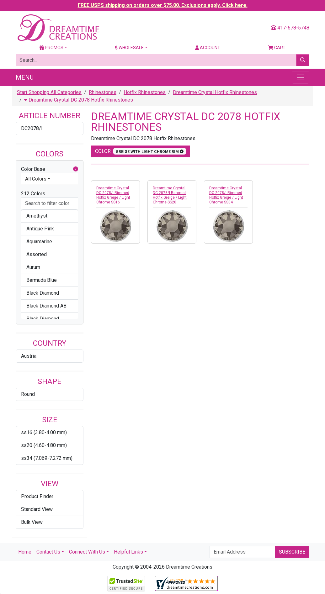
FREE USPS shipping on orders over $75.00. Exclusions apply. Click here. (163, 5)
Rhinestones (102, 92)
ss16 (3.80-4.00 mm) (44, 432)
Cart (276, 47)
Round (28, 394)
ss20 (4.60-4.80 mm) (44, 445)
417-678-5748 (290, 28)
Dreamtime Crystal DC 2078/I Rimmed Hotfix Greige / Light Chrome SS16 (113, 195)
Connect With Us (87, 552)
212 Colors (33, 194)
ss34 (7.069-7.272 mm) (46, 458)
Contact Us (48, 552)
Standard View (37, 509)
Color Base (49, 169)
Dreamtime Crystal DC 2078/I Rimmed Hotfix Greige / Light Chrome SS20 (170, 195)
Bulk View (32, 522)
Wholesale (129, 47)
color (140, 151)
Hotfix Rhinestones (145, 92)
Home (24, 552)
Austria (28, 356)
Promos (51, 47)
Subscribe (292, 552)
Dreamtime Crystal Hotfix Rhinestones (215, 92)
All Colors (35, 179)
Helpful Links (128, 552)
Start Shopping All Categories (49, 92)
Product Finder (37, 496)
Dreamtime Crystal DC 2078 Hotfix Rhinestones (78, 100)
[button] (75, 169)
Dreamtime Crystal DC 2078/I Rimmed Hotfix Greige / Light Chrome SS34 (226, 195)
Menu (25, 77)
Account (207, 47)
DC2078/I (32, 128)
